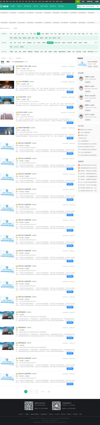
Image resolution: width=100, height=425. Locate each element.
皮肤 (43, 1)
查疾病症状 (27, 6)
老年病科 (69, 42)
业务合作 (51, 414)
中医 (20, 1)
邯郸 (29, 38)
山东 (71, 33)
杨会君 (87, 86)
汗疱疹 (84, 51)
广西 (31, 33)
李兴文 (87, 95)
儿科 (11, 1)
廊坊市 (54, 38)
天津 (19, 33)
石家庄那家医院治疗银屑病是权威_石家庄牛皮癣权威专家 (88, 155)
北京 (11, 33)
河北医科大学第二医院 (24, 66)
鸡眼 (45, 51)
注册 (83, 1)
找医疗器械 (44, 6)
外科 (15, 42)
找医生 (19, 6)
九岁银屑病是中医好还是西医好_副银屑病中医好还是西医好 (88, 149)
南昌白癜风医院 (12, 22)
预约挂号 (96, 66)
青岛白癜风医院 (73, 22)
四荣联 (87, 105)
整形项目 (53, 6)
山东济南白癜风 (38, 12)
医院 (2, 62)
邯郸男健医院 (22, 312)
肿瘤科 (44, 42)
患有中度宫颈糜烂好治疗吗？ (86, 146)
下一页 (42, 391)
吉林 (91, 33)
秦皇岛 (24, 38)
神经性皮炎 (91, 51)
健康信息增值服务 (35, 414)
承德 (46, 38)
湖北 (79, 33)
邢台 (33, 38)
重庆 (23, 33)
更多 (61, 1)
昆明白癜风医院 (82, 12)
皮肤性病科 (50, 42)
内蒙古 (47, 33)
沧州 (50, 38)
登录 (78, 1)
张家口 (41, 38)
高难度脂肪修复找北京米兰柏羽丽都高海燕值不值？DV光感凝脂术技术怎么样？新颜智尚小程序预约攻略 (88, 168)
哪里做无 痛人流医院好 (85, 129)
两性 (29, 1)
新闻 (4, 1)
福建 (63, 33)
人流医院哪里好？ (84, 141)
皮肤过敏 (78, 51)
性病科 (22, 47)
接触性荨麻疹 (62, 51)
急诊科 (80, 42)
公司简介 (20, 414)
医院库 (57, 1)
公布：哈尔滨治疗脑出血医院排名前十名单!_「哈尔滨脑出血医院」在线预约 (88, 182)
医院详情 (70, 76)
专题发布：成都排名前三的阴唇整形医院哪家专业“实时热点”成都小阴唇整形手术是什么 (88, 170)
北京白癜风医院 (30, 22)
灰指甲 (24, 51)
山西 (42, 33)
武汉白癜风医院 (64, 12)
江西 (67, 33)
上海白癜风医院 (90, 12)
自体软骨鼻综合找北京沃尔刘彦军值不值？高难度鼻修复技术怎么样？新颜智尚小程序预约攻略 (88, 165)
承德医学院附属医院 (24, 127)
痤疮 (41, 51)
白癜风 (55, 51)
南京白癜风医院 (21, 22)
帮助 (81, 414)
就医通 (15, 28)
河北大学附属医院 (23, 81)
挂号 (95, 64)
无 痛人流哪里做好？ (84, 132)
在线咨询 (90, 66)
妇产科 (19, 42)
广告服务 (27, 414)
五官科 (38, 42)
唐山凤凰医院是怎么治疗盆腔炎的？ (88, 144)
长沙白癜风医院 (47, 22)
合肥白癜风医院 (47, 12)
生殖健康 (29, 42)
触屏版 (97, 1)
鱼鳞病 (69, 51)
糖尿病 (46, 1)
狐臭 (16, 51)
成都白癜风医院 (56, 12)
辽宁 (87, 33)
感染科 (64, 42)
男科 (17, 1)
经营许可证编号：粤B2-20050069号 (50, 420)
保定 (37, 38)
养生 (23, 1)
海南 (35, 33)
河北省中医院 (22, 97)
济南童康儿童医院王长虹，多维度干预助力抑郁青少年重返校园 (88, 190)
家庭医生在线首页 (4, 28)
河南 (75, 33)
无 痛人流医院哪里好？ (85, 152)
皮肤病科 (16, 47)
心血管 (39, 1)
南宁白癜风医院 (12, 12)
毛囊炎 (50, 51)
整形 (7, 1)
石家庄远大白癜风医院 (24, 143)
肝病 (36, 1)
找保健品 (61, 6)
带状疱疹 (36, 51)
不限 (11, 38)
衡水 (59, 38)
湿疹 (20, 51)
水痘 (73, 51)
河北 (38, 33)
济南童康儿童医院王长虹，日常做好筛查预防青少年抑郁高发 (88, 188)
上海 (15, 33)
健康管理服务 (44, 414)
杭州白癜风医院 (4, 12)
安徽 (59, 33)
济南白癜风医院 (38, 22)
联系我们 (69, 414)
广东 (27, 33)
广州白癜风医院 (21, 12)
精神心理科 (57, 42)
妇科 (14, 1)
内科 (11, 42)
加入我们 (57, 414)
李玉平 (87, 114)
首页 (1, 1)
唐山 (20, 38)
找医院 (13, 6)
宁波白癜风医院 (4, 22)
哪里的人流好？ (83, 135)
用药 (54, 1)
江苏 (51, 33)
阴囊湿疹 (30, 51)
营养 (26, 1)
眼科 (51, 1)
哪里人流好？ (82, 138)
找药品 (36, 6)
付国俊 (87, 77)
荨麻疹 (11, 51)
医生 (8, 62)
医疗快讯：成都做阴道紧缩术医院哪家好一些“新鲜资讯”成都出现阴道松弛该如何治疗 (88, 173)
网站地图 (75, 414)
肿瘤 (33, 1)
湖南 (83, 33)
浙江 (55, 33)
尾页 (49, 391)
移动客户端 (89, 1)
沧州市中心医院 (22, 112)
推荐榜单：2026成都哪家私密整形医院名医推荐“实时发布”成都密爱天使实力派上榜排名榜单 (88, 176)
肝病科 (75, 42)
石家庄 (15, 38)
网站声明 (63, 414)
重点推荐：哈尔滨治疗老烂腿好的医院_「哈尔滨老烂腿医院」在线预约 (88, 185)
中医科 (85, 42)
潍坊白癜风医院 (64, 22)
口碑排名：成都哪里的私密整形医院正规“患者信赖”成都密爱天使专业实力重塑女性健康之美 (88, 179)
